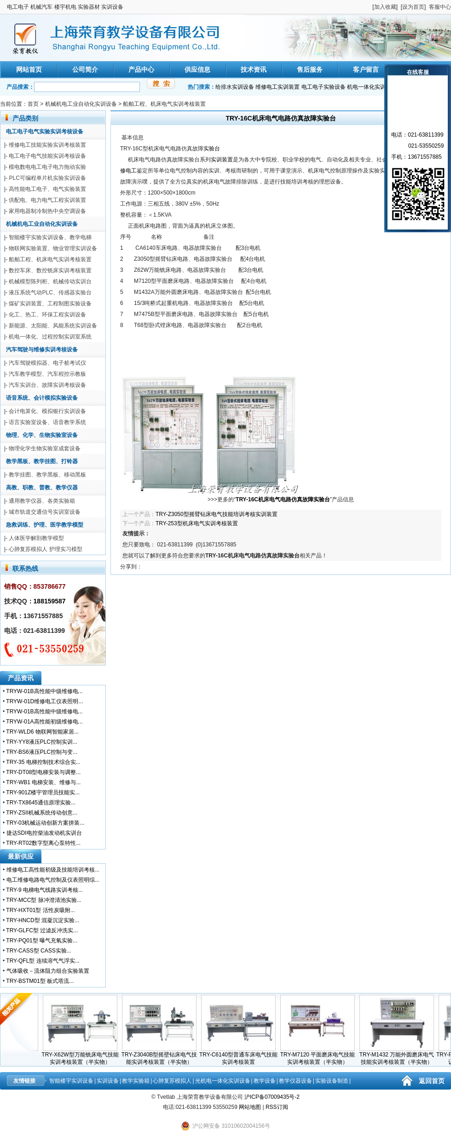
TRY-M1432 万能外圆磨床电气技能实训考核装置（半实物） (399, 1055)
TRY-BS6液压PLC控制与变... (41, 752)
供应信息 (197, 69)
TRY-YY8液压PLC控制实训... (41, 742)
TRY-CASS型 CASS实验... (38, 950)
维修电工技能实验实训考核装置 (47, 145)
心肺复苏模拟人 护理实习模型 (45, 549)
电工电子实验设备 (323, 87)
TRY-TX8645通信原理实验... (40, 802)
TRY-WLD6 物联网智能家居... (42, 732)
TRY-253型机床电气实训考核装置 (197, 523)
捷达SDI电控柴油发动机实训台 (44, 833)
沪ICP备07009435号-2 (272, 1097)
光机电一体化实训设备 (222, 1081)
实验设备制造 (331, 1081)
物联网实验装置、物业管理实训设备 (53, 248)
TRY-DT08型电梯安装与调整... (43, 772)
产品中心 (141, 69)
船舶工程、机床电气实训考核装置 (164, 104)
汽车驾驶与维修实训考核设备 (42, 349)
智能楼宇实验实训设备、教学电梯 (50, 237)
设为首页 (413, 7)
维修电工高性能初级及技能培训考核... (52, 870)
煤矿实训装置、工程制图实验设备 (50, 303)
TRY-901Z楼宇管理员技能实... (43, 792)
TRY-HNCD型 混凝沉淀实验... (42, 920)
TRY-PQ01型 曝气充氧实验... (41, 940)
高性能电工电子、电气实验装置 (47, 189)
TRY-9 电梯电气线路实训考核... (44, 890)
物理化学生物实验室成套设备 (45, 448)
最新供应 (21, 856)
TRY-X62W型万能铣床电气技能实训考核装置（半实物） (82, 1055)
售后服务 (310, 69)
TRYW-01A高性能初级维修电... (44, 721)
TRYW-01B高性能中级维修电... (44, 691)
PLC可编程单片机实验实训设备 (47, 178)
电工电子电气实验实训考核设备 (44, 131)
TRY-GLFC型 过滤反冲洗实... (42, 930)
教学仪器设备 (295, 1081)
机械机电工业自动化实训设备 (81, 104)
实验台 (211, 148)
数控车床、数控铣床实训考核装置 (50, 270)
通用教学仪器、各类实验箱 (42, 501)
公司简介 (85, 69)
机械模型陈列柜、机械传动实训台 (50, 281)
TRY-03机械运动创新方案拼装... (45, 823)
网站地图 (250, 1107)
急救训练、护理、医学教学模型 (44, 525)
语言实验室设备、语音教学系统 (47, 422)
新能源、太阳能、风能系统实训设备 (53, 325)
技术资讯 (253, 69)
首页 (33, 104)
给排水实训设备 (234, 87)
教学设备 (265, 1081)
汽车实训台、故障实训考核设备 (47, 385)
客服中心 (440, 7)
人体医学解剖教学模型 (36, 538)
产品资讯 (21, 678)
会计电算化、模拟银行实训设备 (47, 411)
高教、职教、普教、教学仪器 (42, 487)
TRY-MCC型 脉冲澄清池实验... (43, 900)
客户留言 (366, 69)
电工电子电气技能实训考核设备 (47, 156)
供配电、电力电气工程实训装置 (47, 200)
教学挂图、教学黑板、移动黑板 (47, 474)
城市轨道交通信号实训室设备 (45, 512)
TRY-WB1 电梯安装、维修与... (43, 782)
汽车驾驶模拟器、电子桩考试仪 (47, 363)
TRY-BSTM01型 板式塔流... (40, 981)
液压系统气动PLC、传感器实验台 (50, 292)
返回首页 (432, 1081)
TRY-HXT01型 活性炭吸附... (40, 910)
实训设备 (108, 1081)
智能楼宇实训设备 (71, 1081)
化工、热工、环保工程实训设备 (47, 314)
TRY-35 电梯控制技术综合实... (43, 762)
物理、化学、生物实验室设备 (42, 435)
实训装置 (222, 159)
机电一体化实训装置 (372, 87)
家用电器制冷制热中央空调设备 (47, 211)
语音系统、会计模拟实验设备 (42, 398)
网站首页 (29, 69)
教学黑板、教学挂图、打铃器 (42, 461)
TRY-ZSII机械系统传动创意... (41, 812)
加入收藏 (385, 7)
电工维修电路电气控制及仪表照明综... (52, 880)
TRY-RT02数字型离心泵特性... (43, 843)
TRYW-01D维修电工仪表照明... (44, 701)
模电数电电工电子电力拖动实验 (47, 167)
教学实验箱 (136, 1081)
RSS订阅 (277, 1107)
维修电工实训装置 (277, 87)
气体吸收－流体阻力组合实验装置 (47, 971)
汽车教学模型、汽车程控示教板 (47, 374)
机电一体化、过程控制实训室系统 (50, 336)
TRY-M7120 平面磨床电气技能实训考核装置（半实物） (320, 1055)
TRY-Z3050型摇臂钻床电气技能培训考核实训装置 (217, 514)
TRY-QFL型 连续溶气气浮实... (42, 961)
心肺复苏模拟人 (172, 1081)
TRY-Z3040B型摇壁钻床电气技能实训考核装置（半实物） (162, 1055)
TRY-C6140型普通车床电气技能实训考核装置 (241, 1055)
